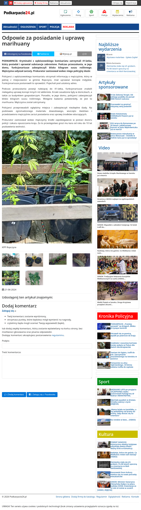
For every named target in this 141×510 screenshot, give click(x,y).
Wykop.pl (66, 53)
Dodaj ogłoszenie (23, 3)
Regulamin (101, 496)
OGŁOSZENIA (28, 26)
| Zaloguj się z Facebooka (42, 394)
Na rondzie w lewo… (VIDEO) (123, 419)
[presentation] (22, 385)
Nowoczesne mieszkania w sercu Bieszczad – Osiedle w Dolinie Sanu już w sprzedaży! (123, 135)
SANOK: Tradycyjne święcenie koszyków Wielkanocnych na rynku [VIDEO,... (113, 277)
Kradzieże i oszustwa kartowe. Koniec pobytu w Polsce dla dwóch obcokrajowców (123, 345)
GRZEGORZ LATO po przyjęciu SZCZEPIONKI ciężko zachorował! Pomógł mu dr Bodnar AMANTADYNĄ (123, 392)
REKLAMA (68, 26)
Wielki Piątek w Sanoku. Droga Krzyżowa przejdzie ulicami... (114, 303)
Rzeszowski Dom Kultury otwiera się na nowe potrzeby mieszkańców (123, 474)
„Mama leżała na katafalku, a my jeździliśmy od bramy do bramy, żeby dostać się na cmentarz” (123, 412)
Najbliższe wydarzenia (110, 47)
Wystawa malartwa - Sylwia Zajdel (117, 56)
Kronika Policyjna (116, 316)
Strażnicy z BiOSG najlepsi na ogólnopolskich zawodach (115, 200)
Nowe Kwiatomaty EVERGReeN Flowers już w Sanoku (121, 115)
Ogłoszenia (65, 13)
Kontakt (135, 496)
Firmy (78, 13)
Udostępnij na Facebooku (18, 53)
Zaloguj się (117, 2)
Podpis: (6, 340)
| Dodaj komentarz (14, 394)
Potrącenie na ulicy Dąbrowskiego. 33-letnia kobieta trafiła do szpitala (121, 365)
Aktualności (65, 3)
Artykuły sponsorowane (113, 84)
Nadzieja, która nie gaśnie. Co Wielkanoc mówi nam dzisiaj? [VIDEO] (123, 454)
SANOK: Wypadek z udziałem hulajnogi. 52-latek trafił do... (117, 226)
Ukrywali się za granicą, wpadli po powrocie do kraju (123, 334)
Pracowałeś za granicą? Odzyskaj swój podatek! (120, 105)
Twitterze (43, 53)
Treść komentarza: (11, 352)
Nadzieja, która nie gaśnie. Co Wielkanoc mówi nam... (116, 252)
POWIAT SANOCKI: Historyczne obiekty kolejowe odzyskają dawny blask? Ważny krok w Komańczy (123, 445)
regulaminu (58, 335)
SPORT (43, 26)
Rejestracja (131, 2)
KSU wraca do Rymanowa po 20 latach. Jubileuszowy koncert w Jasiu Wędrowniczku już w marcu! (124, 126)
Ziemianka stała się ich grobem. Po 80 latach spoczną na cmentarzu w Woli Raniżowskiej (117, 67)
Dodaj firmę (41, 3)
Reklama (54, 3)
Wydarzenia (117, 13)
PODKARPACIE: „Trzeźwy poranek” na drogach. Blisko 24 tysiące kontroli (122, 326)
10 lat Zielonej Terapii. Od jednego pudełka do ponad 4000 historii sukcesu (122, 97)
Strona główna (63, 496)
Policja (104, 13)
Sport (91, 13)
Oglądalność (114, 496)
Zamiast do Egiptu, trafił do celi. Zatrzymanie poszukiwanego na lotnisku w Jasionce (123, 355)
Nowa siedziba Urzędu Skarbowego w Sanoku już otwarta (116, 174)
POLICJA (54, 26)
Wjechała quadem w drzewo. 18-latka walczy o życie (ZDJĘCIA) (123, 402)
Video (104, 148)
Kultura (106, 434)
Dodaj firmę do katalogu (83, 496)
